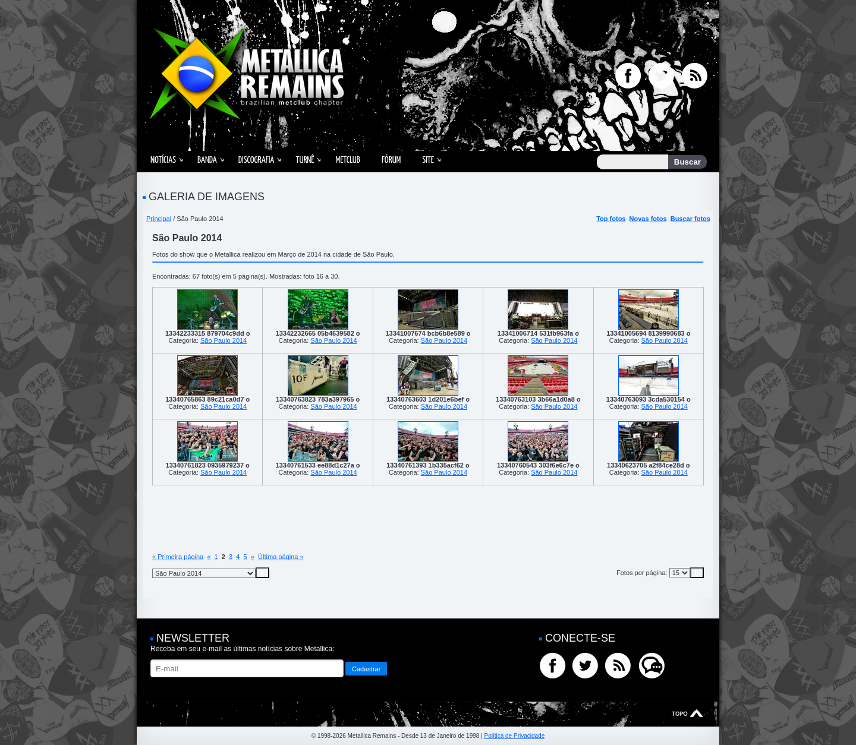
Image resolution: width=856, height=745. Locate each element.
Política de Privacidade (514, 736)
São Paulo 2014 (223, 340)
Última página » (280, 556)
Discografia (256, 160)
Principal (158, 218)
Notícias (163, 160)
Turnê (304, 160)
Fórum (391, 160)
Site (428, 160)
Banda (207, 160)
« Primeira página (177, 556)
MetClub (347, 160)
